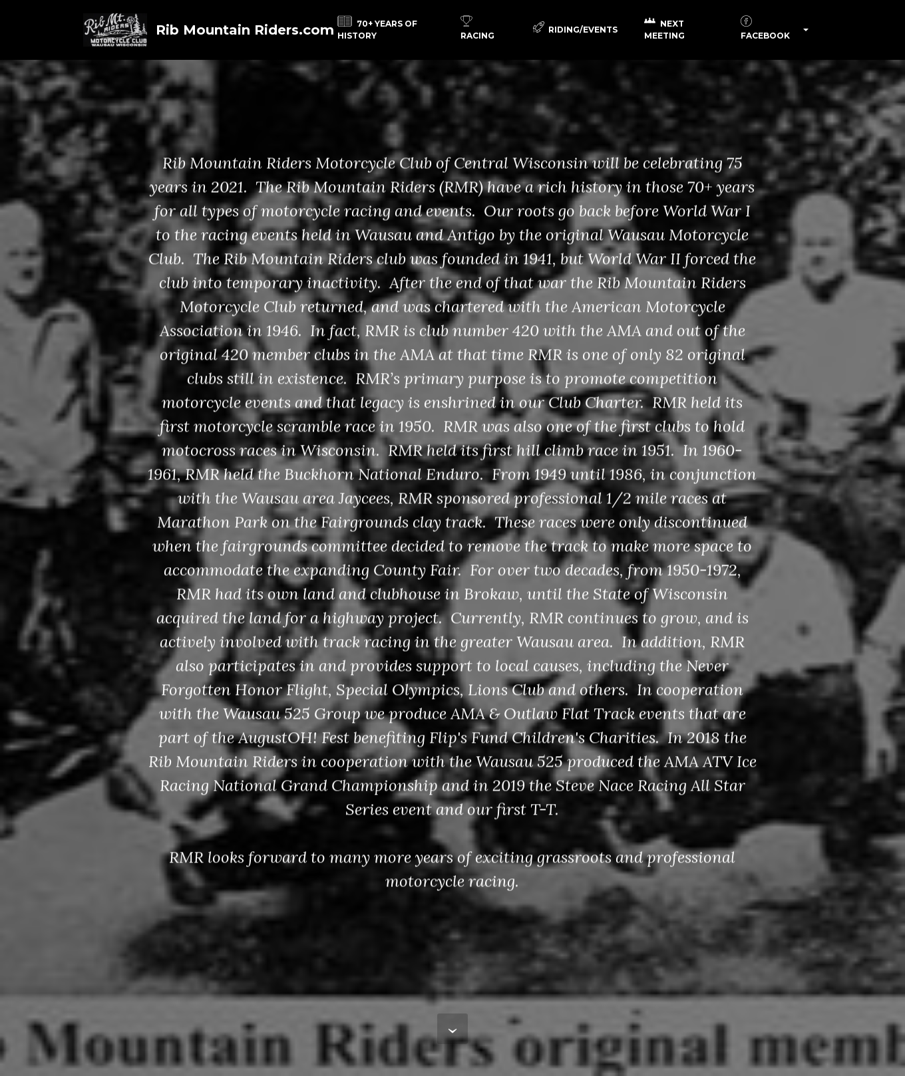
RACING (477, 30)
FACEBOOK (765, 30)
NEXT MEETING (664, 29)
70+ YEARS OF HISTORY (377, 30)
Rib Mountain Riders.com (251, 30)
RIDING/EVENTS (575, 29)
